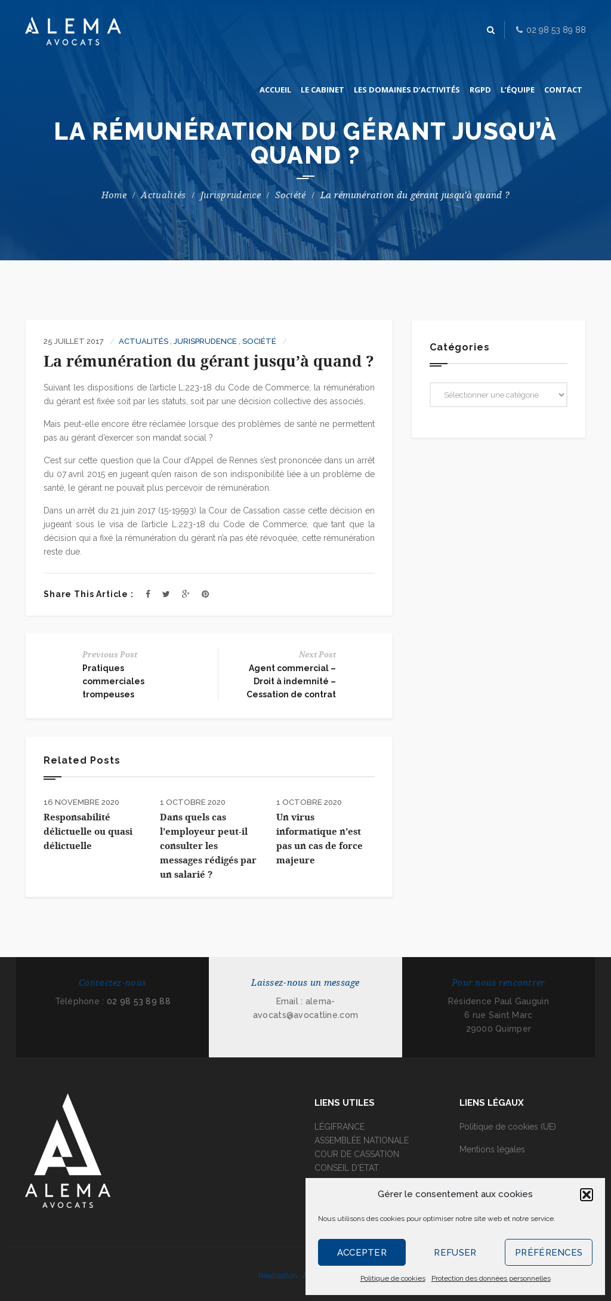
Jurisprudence (230, 195)
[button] (587, 1195)
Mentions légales (492, 1149)
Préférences (548, 1252)
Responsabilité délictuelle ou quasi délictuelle (88, 831)
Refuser (455, 1252)
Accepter (362, 1252)
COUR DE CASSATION (356, 1154)
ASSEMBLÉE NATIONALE (361, 1140)
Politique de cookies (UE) (507, 1126)
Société (290, 195)
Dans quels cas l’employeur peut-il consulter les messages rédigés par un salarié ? (208, 846)
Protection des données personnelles (491, 1278)
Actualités (163, 195)
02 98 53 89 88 (139, 1001)
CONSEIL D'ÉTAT (346, 1168)
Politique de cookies (392, 1278)
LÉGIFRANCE (339, 1126)
